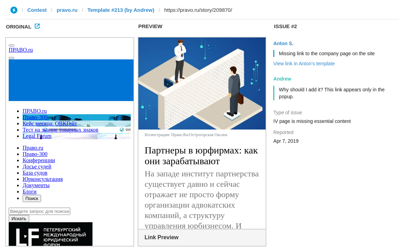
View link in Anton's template (304, 63)
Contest (37, 10)
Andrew (282, 79)
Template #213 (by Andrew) (120, 10)
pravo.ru (67, 10)
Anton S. (283, 43)
